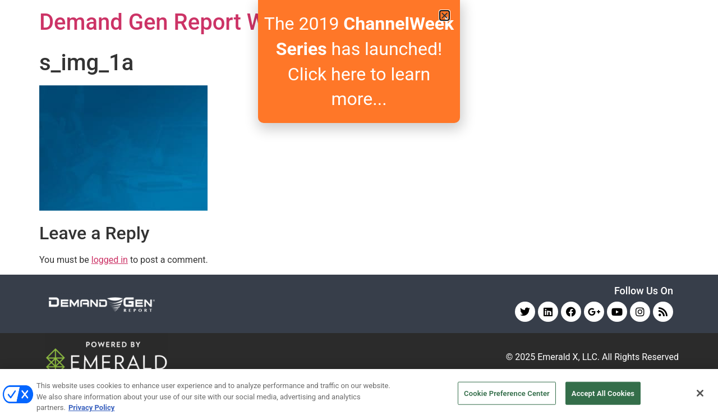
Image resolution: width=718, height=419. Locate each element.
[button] (444, 15)
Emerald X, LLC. (568, 357)
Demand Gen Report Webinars (189, 22)
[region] (359, 394)
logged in (109, 259)
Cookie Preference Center (507, 393)
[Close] (700, 393)
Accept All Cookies (603, 393)
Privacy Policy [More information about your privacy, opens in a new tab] (91, 407)
